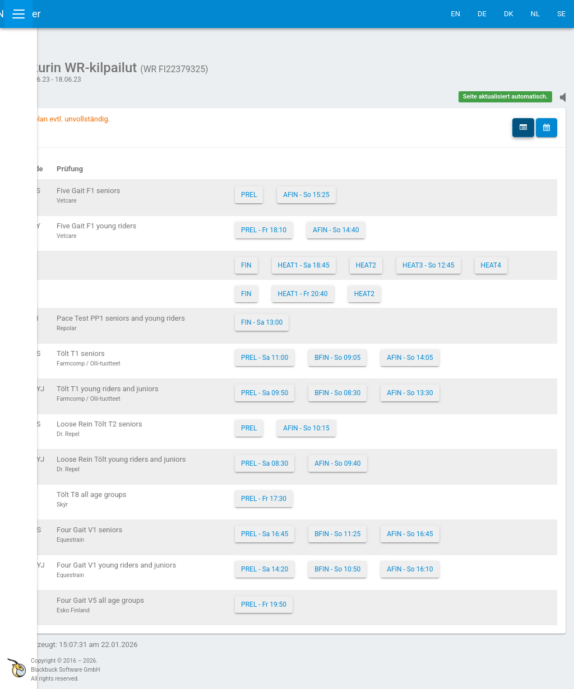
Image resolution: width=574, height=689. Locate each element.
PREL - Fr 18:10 (364, 224)
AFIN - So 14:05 (511, 371)
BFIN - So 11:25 (438, 547)
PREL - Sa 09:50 (365, 406)
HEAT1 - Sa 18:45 (404, 260)
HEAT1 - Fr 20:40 (403, 307)
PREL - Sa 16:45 (365, 547)
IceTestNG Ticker (62, 14)
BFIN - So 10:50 (438, 583)
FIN (347, 260)
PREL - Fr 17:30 (364, 512)
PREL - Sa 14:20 (365, 583)
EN (455, 14)
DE (482, 14)
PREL (350, 189)
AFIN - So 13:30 (511, 406)
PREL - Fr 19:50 (364, 618)
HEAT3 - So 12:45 (368, 279)
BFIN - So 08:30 (438, 406)
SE (561, 14)
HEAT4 (430, 279)
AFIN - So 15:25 (407, 189)
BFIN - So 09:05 (438, 371)
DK (508, 14)
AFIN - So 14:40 (437, 224)
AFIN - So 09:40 (438, 477)
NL (535, 14)
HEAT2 (466, 260)
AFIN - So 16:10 (511, 583)
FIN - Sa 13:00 (362, 336)
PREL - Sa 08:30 (365, 477)
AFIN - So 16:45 (511, 547)
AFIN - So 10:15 (407, 442)
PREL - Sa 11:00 (365, 371)
